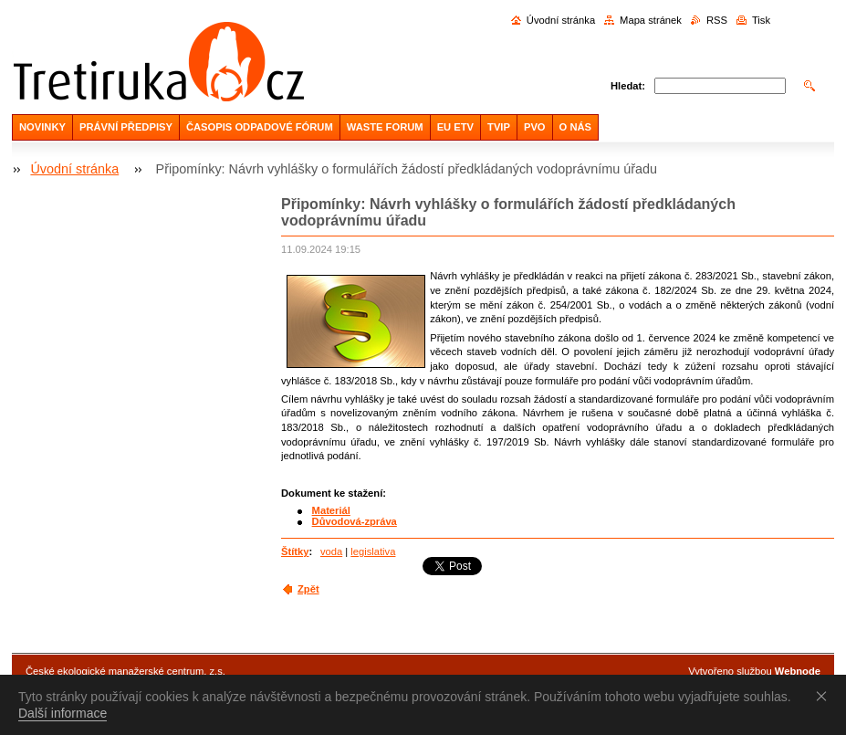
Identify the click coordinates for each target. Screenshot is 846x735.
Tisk (761, 20)
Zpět (308, 588)
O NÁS (575, 126)
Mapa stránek (651, 20)
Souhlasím (825, 696)
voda (331, 551)
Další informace (62, 713)
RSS (716, 20)
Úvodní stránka (561, 20)
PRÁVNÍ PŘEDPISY (125, 126)
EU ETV (455, 126)
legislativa (372, 551)
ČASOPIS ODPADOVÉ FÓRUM (259, 126)
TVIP (498, 126)
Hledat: (628, 85)
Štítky (294, 551)
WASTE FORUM (385, 126)
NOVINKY (42, 126)
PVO (535, 126)
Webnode (797, 671)
